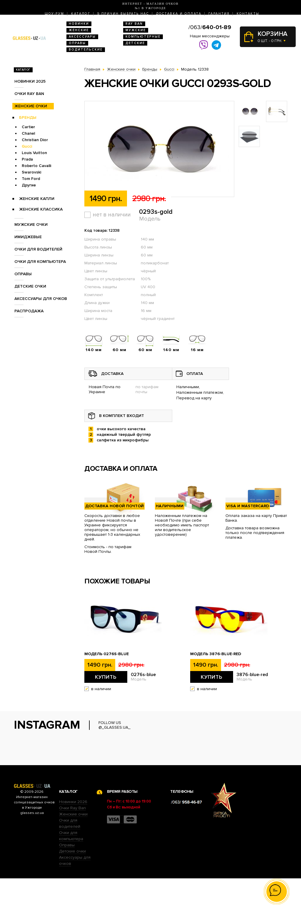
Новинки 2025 (30, 81)
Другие (29, 185)
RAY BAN (134, 24)
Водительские (86, 49)
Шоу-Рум (54, 14)
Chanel (28, 133)
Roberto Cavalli (36, 165)
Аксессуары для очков (40, 298)
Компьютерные (143, 37)
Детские (135, 43)
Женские (79, 30)
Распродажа (29, 310)
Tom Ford (31, 178)
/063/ (209, 27)
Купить (106, 677)
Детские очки (30, 286)
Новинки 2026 (73, 839)
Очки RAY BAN (29, 93)
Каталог (80, 14)
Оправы (77, 43)
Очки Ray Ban (72, 845)
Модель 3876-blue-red (215, 654)
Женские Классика (41, 209)
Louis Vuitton (34, 152)
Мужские (136, 30)
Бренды (27, 117)
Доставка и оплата (178, 14)
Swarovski (31, 172)
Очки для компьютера (40, 261)
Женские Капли (36, 198)
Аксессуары (82, 37)
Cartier (28, 126)
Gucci (27, 146)
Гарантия (219, 14)
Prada (27, 159)
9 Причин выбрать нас (123, 14)
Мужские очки (31, 224)
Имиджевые (28, 236)
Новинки (79, 24)
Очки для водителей (38, 249)
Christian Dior (35, 139)
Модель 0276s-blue (106, 654)
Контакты (248, 14)
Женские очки (30, 106)
